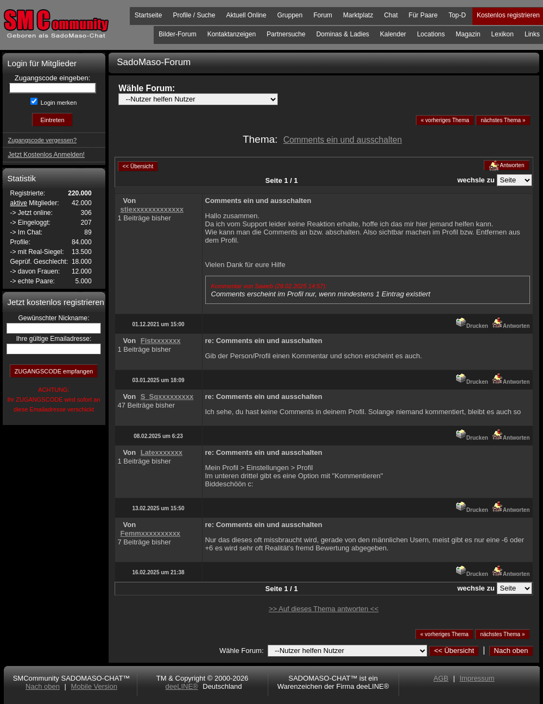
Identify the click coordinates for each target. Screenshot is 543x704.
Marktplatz (358, 15)
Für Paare (423, 15)
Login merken (58, 102)
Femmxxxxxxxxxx (151, 533)
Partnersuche (286, 34)
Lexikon (502, 34)
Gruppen (289, 15)
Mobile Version (94, 686)
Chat (390, 15)
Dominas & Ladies (342, 34)
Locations (431, 34)
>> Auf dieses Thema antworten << (323, 609)
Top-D (457, 15)
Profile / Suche (194, 15)
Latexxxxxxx (161, 452)
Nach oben (511, 650)
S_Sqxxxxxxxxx (167, 396)
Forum (322, 15)
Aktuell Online (246, 15)
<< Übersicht (454, 650)
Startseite (148, 15)
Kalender (393, 34)
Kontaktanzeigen (231, 34)
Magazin (468, 34)
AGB (440, 678)
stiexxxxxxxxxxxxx (152, 209)
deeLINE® (181, 686)
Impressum (476, 678)
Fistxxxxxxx (161, 341)
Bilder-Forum (177, 34)
